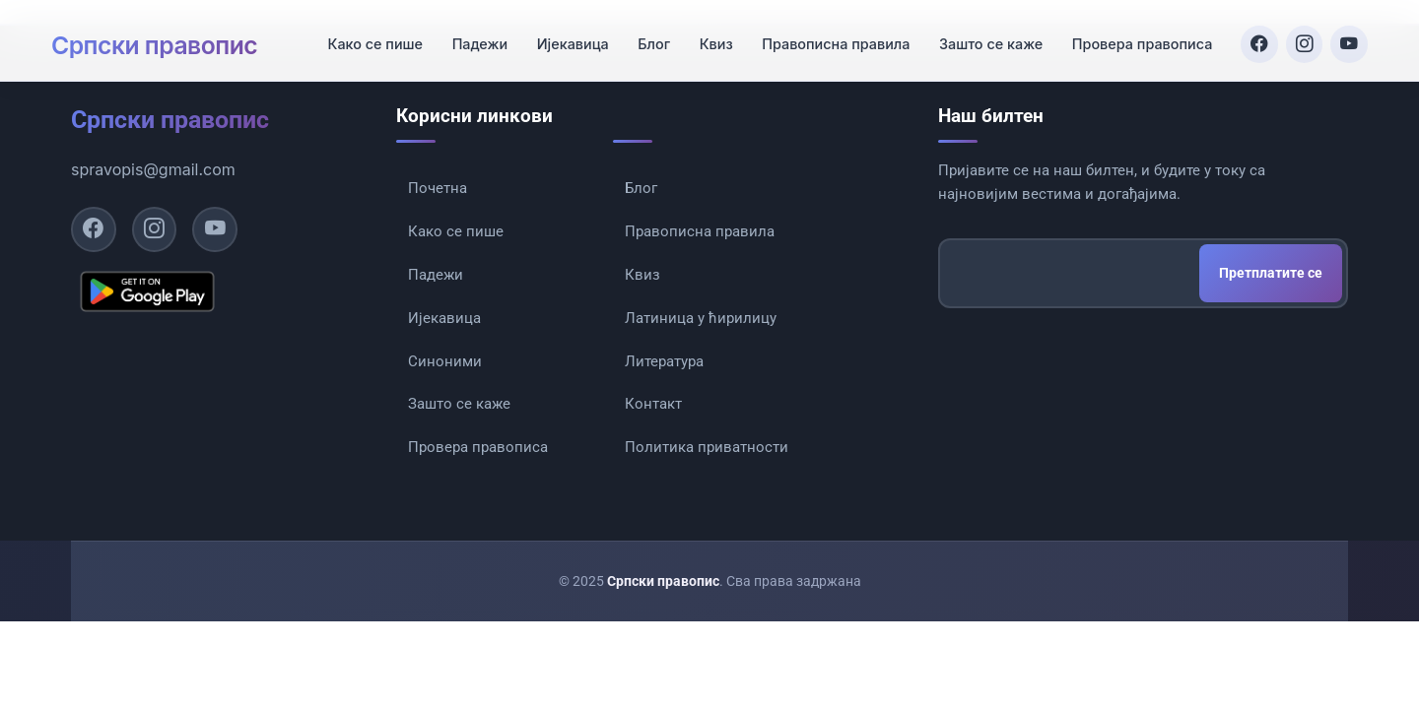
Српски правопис (170, 35)
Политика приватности (706, 479)
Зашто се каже (984, 36)
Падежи (473, 36)
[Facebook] (1253, 35)
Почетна (437, 188)
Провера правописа (1135, 36)
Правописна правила (829, 36)
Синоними (445, 382)
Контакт (653, 430)
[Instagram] (1300, 35)
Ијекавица (566, 36)
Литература (664, 382)
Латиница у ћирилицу (701, 334)
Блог (647, 36)
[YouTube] (1348, 35)
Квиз (709, 36)
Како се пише (368, 36)
